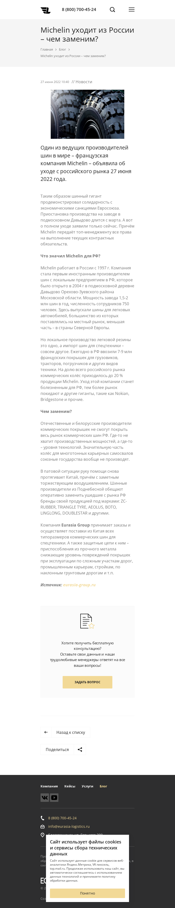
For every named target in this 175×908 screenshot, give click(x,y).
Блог (62, 49)
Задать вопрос (87, 682)
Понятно (87, 893)
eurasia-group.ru (79, 585)
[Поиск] (112, 9)
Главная (47, 49)
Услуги (87, 786)
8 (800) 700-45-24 (79, 9)
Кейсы (69, 786)
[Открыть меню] (131, 9)
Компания (49, 786)
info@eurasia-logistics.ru (69, 826)
